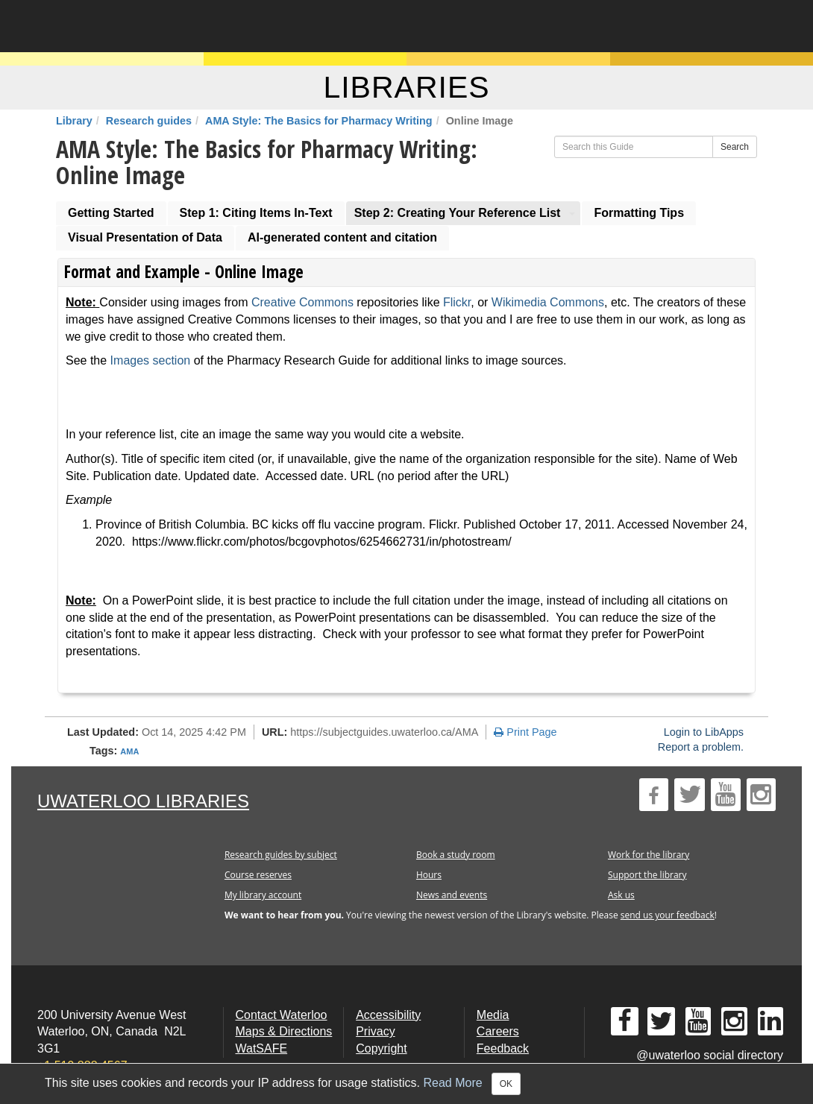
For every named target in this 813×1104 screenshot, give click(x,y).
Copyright (381, 1048)
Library (74, 121)
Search (735, 147)
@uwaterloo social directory (709, 1055)
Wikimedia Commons (548, 302)
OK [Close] (506, 1084)
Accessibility (388, 1015)
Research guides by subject (281, 854)
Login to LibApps (704, 732)
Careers (498, 1031)
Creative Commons (302, 302)
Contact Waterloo (281, 1015)
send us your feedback (668, 915)
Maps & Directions (284, 1031)
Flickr (457, 302)
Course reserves (258, 874)
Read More (453, 1082)
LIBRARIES (406, 87)
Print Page (525, 732)
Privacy (375, 1031)
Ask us (621, 895)
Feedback (503, 1048)
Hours (429, 874)
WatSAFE (262, 1048)
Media (493, 1015)
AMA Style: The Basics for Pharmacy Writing (319, 121)
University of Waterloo (166, 26)
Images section (150, 360)
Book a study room (455, 854)
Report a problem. (701, 747)
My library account (263, 895)
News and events (451, 895)
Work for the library (648, 854)
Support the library (647, 874)
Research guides (149, 121)
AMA (129, 751)
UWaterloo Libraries (143, 801)
